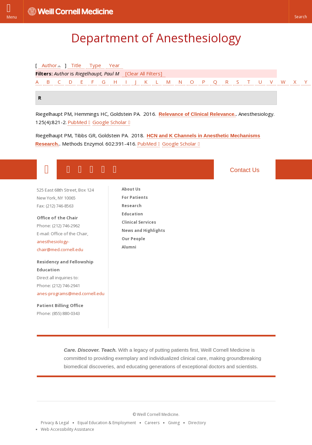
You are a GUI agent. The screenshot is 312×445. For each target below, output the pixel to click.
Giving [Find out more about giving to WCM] (174, 422)
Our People (133, 239)
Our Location (47, 169)
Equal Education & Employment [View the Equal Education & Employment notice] (107, 422)
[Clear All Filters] (143, 73)
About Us (131, 189)
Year (114, 65)
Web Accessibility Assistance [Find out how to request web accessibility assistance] (67, 429)
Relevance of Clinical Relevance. (197, 114)
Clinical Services (139, 222)
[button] (300, 11)
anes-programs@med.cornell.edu (70, 293)
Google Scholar (110, 122)
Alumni (129, 247)
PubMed (77, 122)
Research (132, 205)
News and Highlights (143, 230)
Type (95, 65)
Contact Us (244, 170)
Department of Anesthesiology (156, 38)
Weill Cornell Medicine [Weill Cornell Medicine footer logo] (156, 390)
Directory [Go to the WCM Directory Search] (197, 422)
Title (76, 65)
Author (49, 65)
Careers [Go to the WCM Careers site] (152, 422)
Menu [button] (12, 17)
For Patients (135, 197)
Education (132, 214)
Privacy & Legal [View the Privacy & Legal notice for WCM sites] (55, 422)
